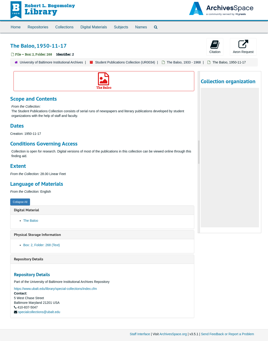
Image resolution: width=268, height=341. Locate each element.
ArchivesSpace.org (173, 334)
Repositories (38, 27)
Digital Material (26, 210)
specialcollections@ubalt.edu (39, 312)
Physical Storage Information (37, 234)
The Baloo (103, 81)
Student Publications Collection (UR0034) (125, 62)
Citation (214, 47)
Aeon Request (243, 47)
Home (16, 27)
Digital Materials (93, 27)
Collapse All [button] (20, 202)
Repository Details (28, 259)
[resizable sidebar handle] (199, 152)
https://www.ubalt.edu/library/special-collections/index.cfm (55, 289)
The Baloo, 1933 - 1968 (184, 62)
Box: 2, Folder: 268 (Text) (41, 245)
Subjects (121, 27)
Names (141, 27)
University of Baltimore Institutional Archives (51, 62)
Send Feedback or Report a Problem (227, 334)
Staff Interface (140, 334)
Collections (64, 27)
